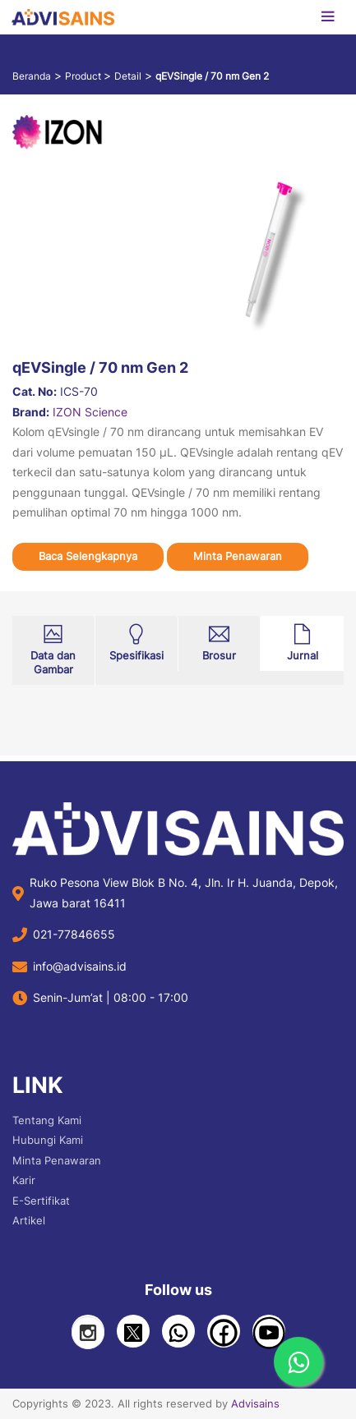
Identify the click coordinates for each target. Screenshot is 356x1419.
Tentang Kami (46, 1120)
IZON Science (90, 412)
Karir (23, 1180)
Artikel (28, 1220)
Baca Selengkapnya (88, 556)
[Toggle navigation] (327, 17)
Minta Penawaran (237, 556)
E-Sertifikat (41, 1200)
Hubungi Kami (47, 1139)
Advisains (255, 1403)
